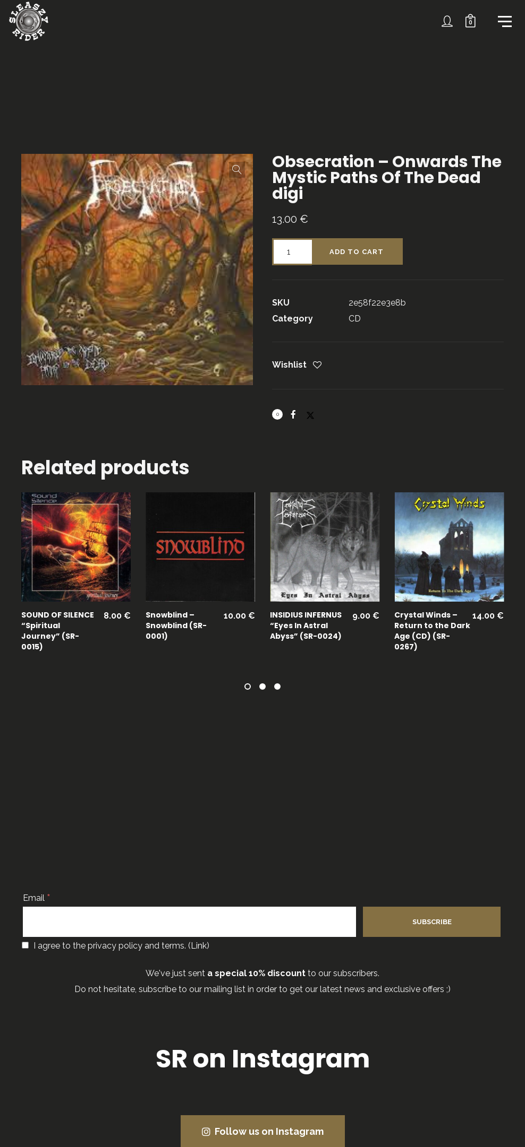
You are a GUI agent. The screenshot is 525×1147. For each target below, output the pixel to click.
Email (36, 898)
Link (199, 946)
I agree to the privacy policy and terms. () (115, 946)
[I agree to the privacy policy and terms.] (25, 945)
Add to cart (356, 252)
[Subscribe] (432, 922)
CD (355, 319)
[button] (237, 170)
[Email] (189, 921)
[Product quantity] (292, 251)
